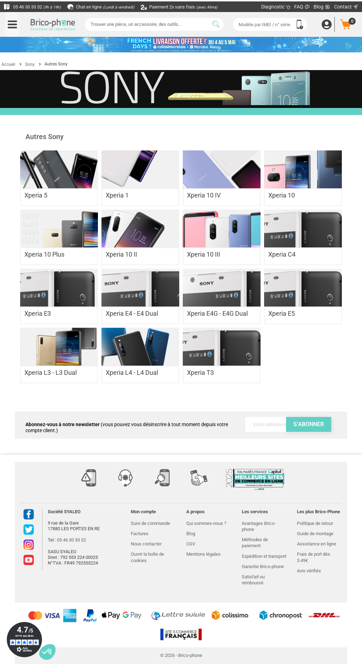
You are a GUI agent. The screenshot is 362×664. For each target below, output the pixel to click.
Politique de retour (315, 523)
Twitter (28, 529)
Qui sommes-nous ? (206, 523)
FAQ (302, 7)
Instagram (28, 544)
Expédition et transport (264, 556)
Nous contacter (146, 543)
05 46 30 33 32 (34, 6)
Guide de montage (315, 533)
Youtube (28, 560)
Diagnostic (276, 7)
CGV (190, 543)
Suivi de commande (150, 523)
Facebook (28, 514)
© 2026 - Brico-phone (181, 655)
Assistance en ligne (316, 543)
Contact (346, 7)
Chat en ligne (105, 6)
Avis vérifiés (309, 570)
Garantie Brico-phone (263, 566)
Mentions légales (203, 554)
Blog (322, 7)
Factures (139, 533)
